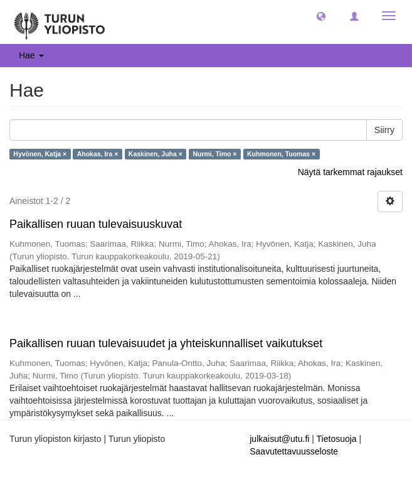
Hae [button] (31, 55)
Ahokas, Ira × (98, 154)
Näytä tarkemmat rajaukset (350, 172)
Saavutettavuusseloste (294, 451)
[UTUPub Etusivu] (59, 22)
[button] (321, 15)
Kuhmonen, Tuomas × (281, 154)
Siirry (384, 130)
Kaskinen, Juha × (155, 154)
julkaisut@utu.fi (279, 439)
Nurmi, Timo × (214, 154)
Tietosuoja (337, 439)
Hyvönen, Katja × (39, 154)
